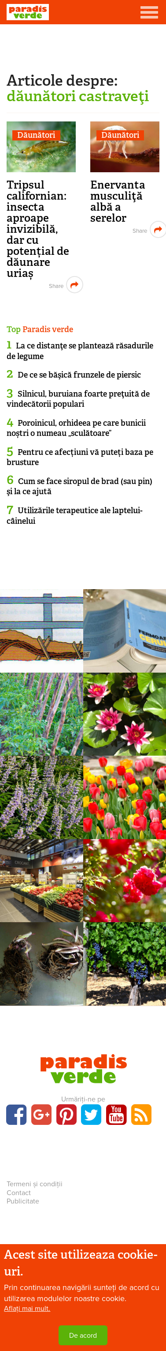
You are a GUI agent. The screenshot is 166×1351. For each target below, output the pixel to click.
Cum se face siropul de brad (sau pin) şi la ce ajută (79, 486)
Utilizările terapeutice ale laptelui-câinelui (75, 515)
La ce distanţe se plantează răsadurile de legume (80, 351)
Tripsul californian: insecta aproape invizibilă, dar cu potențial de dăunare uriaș (38, 229)
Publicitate (23, 1201)
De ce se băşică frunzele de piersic (79, 375)
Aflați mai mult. (27, 1308)
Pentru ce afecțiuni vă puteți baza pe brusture (80, 457)
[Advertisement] (83, 46)
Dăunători (36, 135)
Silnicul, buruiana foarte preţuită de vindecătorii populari (78, 399)
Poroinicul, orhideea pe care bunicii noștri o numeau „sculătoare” (76, 428)
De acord (83, 1335)
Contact (19, 1192)
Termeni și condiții (35, 1184)
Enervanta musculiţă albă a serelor (117, 201)
